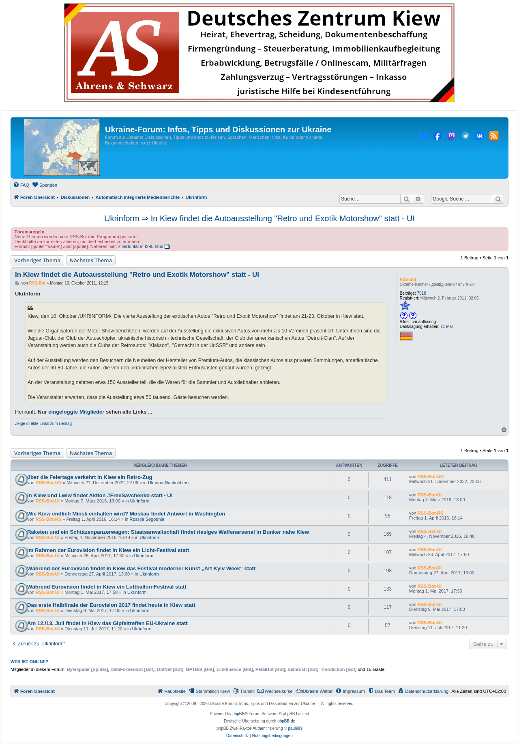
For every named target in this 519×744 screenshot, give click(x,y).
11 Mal (446, 326)
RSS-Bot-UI (48, 500)
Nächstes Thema (91, 260)
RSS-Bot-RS (49, 519)
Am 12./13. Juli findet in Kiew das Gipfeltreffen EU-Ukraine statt (107, 623)
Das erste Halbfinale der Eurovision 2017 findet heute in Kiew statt (111, 605)
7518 (421, 293)
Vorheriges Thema (37, 260)
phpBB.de (286, 721)
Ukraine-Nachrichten (168, 482)
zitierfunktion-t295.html (140, 246)
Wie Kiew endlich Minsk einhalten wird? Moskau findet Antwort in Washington (126, 514)
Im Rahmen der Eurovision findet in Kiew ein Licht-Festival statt (108, 550)
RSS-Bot (408, 279)
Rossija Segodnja (147, 519)
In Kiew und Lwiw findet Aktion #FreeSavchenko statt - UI (100, 495)
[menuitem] (21, 185)
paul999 (295, 728)
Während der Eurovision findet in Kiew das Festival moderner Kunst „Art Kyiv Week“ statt (141, 568)
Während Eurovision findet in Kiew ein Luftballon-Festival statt (107, 587)
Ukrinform (121, 218)
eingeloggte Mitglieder (76, 412)
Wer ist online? (29, 661)
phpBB (238, 714)
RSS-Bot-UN (49, 482)
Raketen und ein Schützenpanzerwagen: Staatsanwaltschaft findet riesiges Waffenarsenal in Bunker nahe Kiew (168, 532)
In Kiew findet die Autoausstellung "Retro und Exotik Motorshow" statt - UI (283, 218)
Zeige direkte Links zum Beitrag (43, 423)
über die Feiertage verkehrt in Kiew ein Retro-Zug (89, 477)
